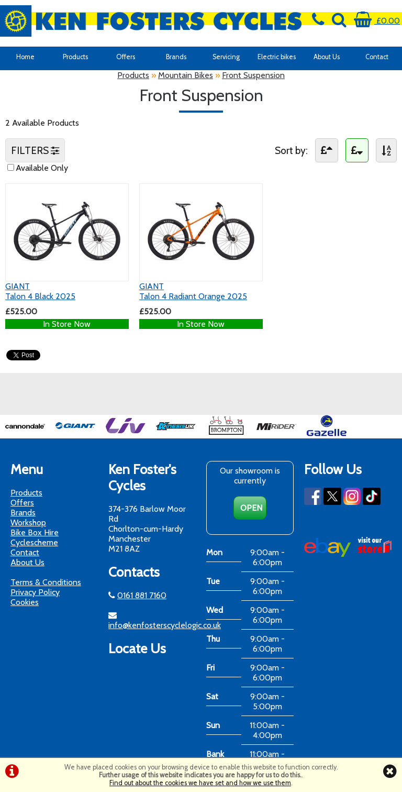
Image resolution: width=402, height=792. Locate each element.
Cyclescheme (34, 542)
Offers (125, 57)
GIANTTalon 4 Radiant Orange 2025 (193, 291)
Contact (376, 57)
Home (25, 57)
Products (75, 57)
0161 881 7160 (141, 595)
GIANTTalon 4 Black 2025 (40, 291)
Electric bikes (277, 57)
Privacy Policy (35, 592)
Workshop (28, 522)
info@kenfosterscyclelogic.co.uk (164, 625)
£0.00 (377, 21)
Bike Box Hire (34, 532)
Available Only (42, 168)
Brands (176, 57)
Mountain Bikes (185, 75)
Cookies (24, 602)
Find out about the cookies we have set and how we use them (200, 783)
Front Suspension (253, 75)
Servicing (226, 57)
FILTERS (35, 150)
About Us (327, 57)
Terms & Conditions (45, 582)
